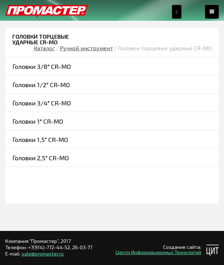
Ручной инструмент (86, 48)
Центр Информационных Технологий (158, 252)
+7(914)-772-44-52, (50, 247)
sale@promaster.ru (42, 254)
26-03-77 (82, 247)
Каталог (44, 48)
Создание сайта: (182, 247)
